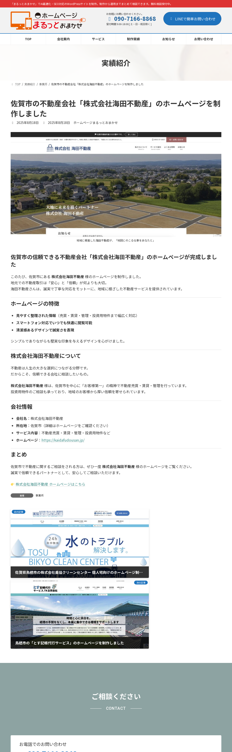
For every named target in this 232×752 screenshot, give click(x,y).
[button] (181, 671)
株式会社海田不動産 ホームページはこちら (50, 484)
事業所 (40, 495)
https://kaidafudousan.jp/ (63, 440)
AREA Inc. (123, 744)
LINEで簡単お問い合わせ (192, 18)
